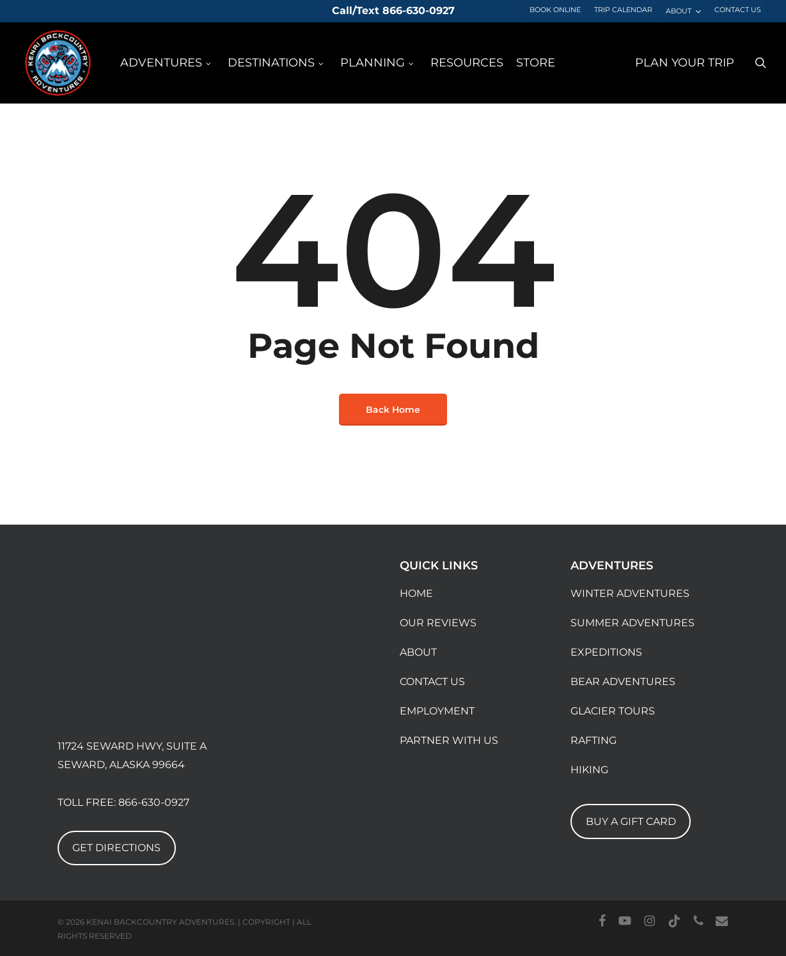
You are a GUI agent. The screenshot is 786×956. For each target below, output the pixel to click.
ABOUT (418, 652)
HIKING (589, 770)
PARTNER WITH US (449, 740)
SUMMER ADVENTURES (632, 623)
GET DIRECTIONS (116, 848)
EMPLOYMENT (437, 711)
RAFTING (593, 740)
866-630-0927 (153, 802)
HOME (416, 593)
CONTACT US (432, 681)
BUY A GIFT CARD (631, 821)
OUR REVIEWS (438, 623)
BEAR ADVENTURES (622, 681)
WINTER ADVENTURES (629, 593)
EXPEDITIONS (606, 652)
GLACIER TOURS (612, 711)
